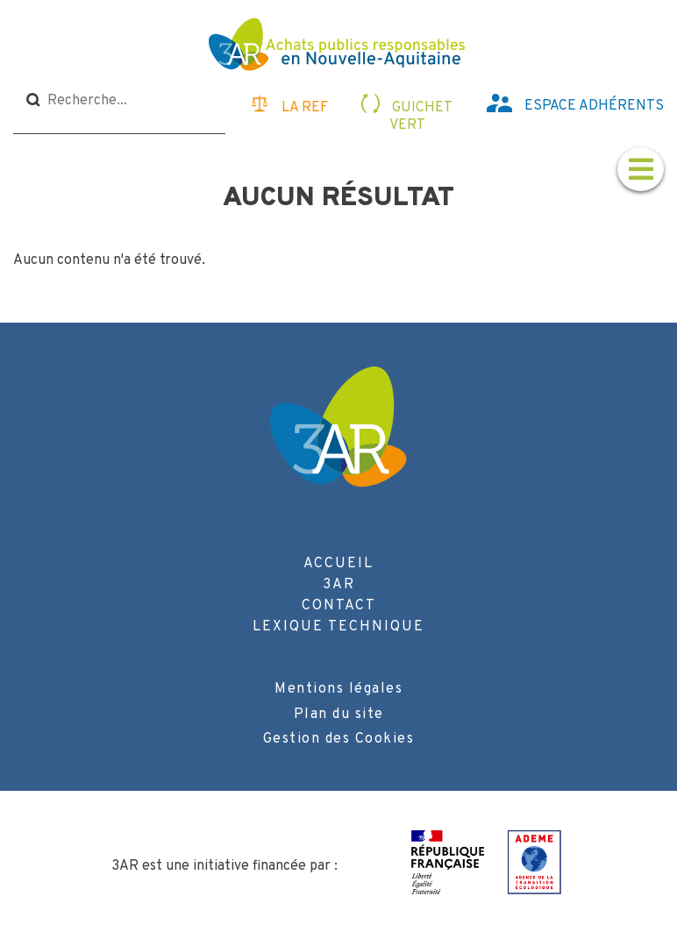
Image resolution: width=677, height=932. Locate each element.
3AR (339, 585)
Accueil (338, 564)
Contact (339, 606)
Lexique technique (338, 627)
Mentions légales (338, 689)
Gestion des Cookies (339, 739)
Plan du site (339, 714)
